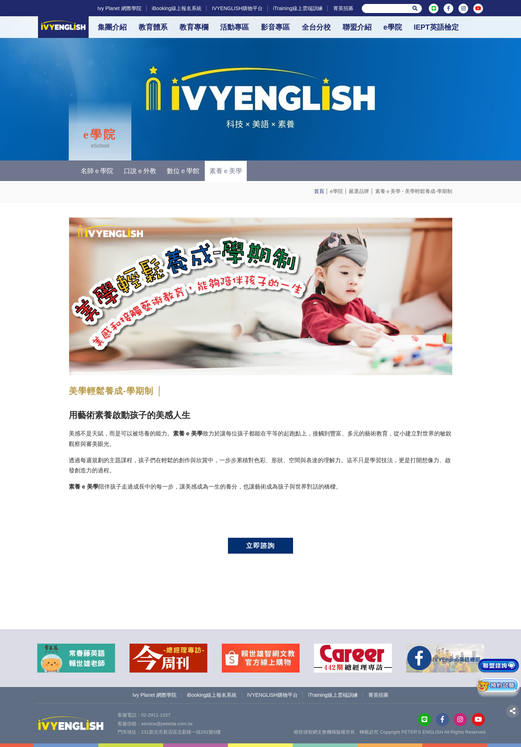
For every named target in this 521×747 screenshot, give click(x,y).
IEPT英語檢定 (436, 27)
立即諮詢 (260, 545)
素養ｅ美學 (388, 191)
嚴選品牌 (359, 191)
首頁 (319, 191)
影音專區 (275, 27)
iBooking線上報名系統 (177, 8)
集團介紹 (112, 27)
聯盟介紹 (357, 27)
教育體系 (153, 27)
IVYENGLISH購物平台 (237, 8)
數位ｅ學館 (183, 171)
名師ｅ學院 (97, 171)
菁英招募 (343, 8)
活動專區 (234, 27)
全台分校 (316, 27)
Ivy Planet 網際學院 (119, 8)
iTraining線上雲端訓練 (298, 8)
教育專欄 (193, 27)
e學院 (392, 27)
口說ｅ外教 (140, 171)
